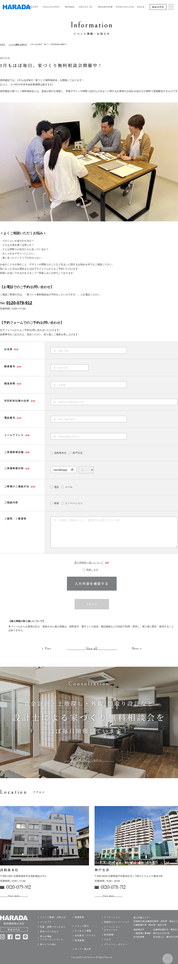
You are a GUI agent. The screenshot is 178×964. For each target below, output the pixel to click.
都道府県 (9, 383)
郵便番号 (9, 366)
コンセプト (46, 929)
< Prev (46, 656)
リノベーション (112, 925)
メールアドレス (14, 435)
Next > (137, 656)
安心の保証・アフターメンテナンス (51, 946)
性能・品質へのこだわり (53, 934)
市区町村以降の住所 (16, 400)
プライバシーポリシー (115, 952)
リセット (92, 604)
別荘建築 (108, 942)
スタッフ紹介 (82, 933)
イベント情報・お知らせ (18, 44)
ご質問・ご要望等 (15, 518)
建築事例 (79, 925)
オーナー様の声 (83, 957)
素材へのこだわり (49, 939)
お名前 (8, 349)
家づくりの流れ (48, 952)
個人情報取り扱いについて (92, 562)
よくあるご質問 (83, 938)
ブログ (107, 947)
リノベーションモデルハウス (112, 936)
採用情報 (79, 948)
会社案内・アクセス (85, 943)
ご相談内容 (11, 502)
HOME (2, 44)
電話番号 (9, 417)
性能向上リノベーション (117, 929)
